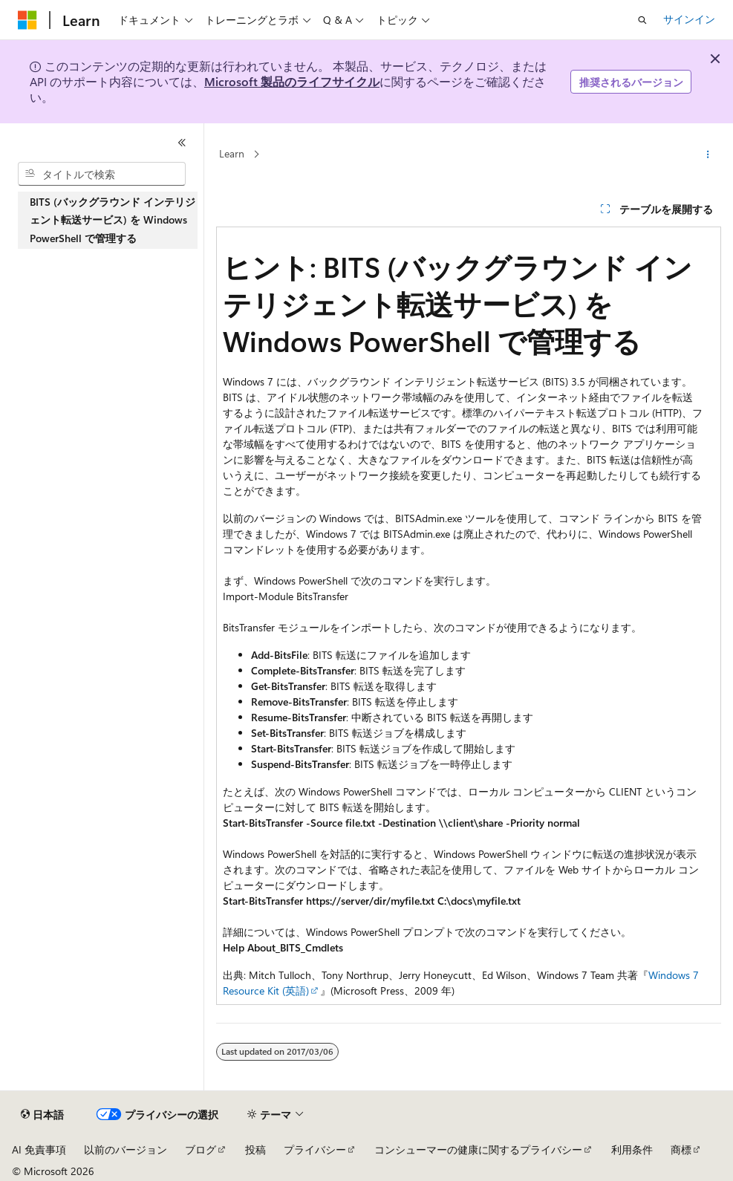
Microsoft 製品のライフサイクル (291, 81)
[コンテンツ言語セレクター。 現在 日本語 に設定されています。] (42, 1115)
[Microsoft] (27, 20)
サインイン (689, 19)
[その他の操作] (708, 154)
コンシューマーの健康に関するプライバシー (478, 1149)
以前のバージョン (125, 1149)
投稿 (255, 1149)
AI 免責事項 (39, 1149)
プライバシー (315, 1149)
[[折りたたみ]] (182, 142)
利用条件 (632, 1149)
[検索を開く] (642, 20)
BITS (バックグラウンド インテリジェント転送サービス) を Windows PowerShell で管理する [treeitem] (112, 220)
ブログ (200, 1149)
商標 (681, 1149)
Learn (231, 154)
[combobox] (102, 174)
